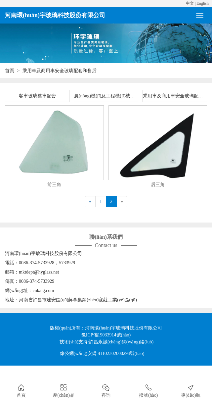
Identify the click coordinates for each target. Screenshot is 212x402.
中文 (190, 3)
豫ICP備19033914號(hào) (106, 334)
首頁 (9, 70)
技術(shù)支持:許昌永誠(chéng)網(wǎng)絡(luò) (106, 341)
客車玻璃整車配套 (37, 95)
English (202, 3)
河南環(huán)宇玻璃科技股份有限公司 (55, 15)
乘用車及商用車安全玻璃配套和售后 (175, 95)
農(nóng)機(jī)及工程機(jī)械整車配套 (106, 95)
